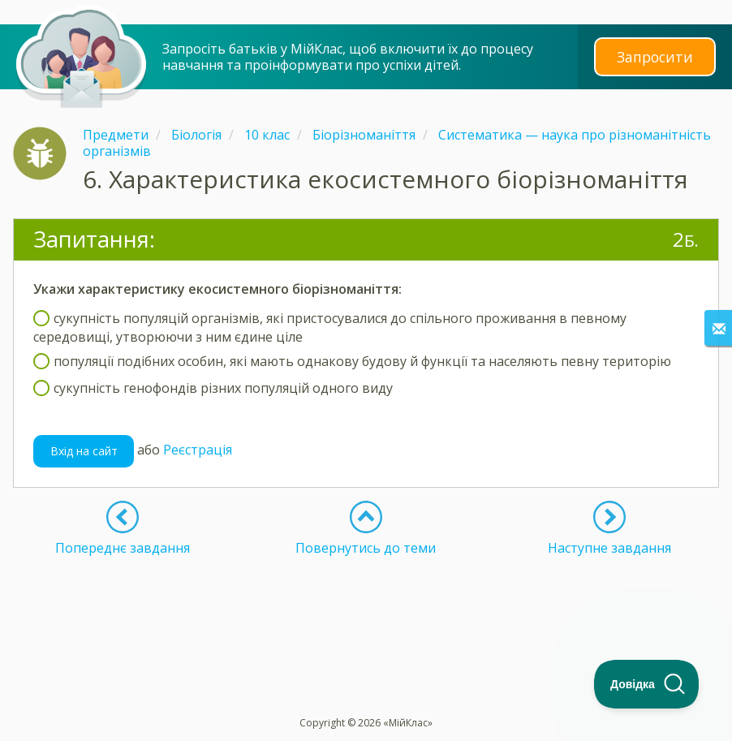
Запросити (655, 56)
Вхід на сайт (84, 451)
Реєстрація (197, 450)
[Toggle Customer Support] (647, 684)
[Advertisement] (366, 596)
